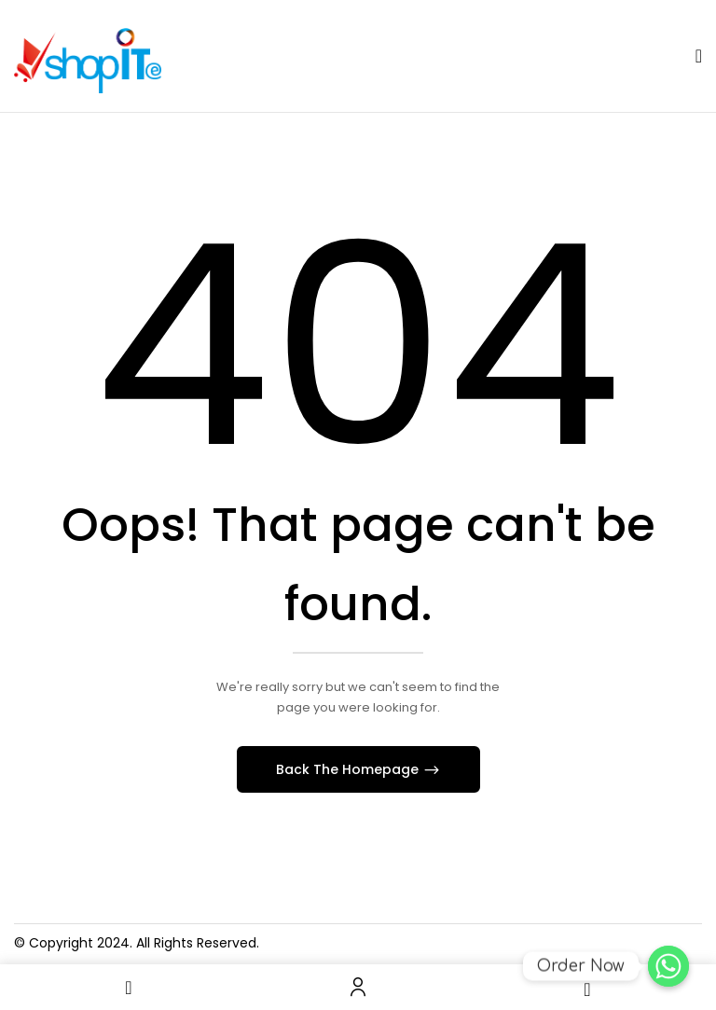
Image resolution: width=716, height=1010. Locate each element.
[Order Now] (668, 966)
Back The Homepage (349, 769)
